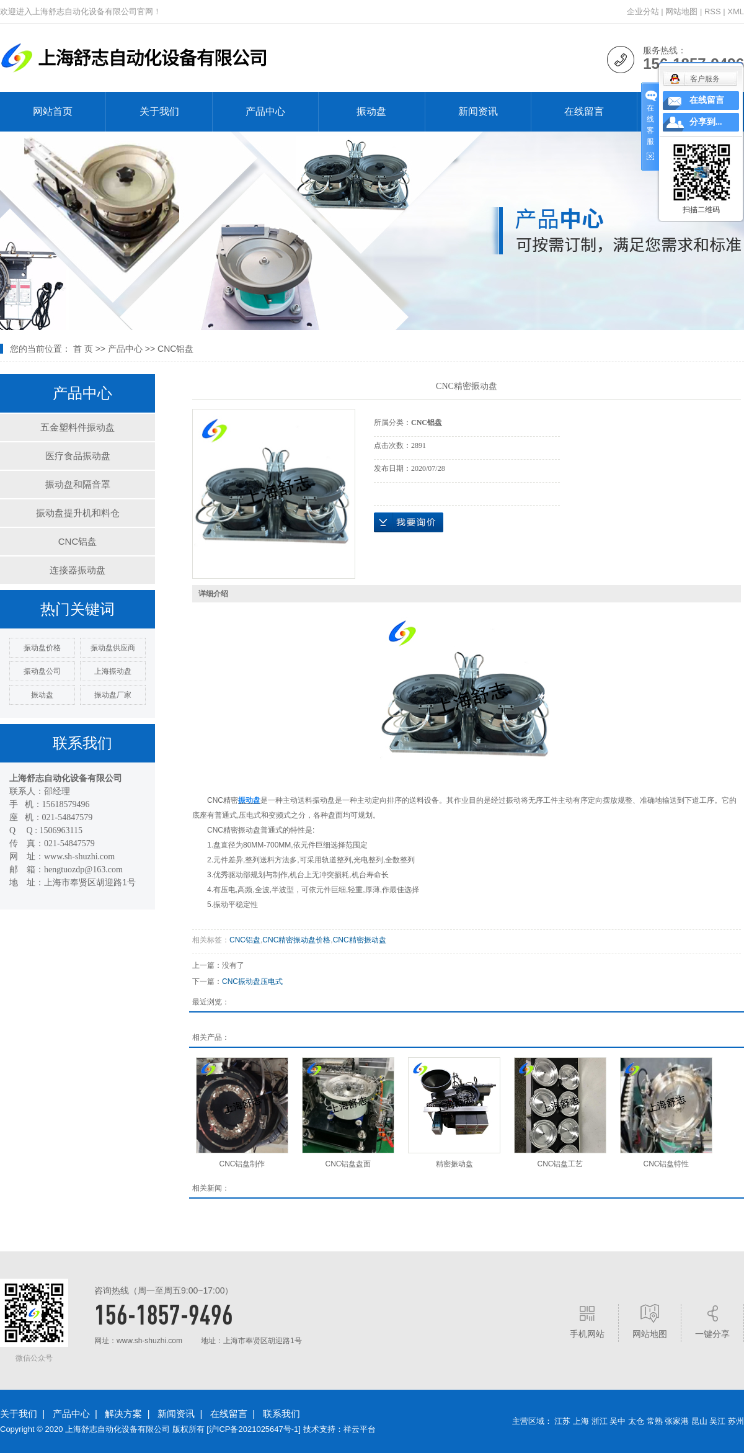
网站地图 (681, 11)
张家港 (677, 1421)
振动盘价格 (42, 647)
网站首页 (53, 111)
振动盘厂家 (112, 695)
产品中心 (265, 111)
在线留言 (584, 111)
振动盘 (371, 111)
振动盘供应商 (113, 647)
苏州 (736, 1421)
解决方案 (123, 1413)
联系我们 (281, 1413)
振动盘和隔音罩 (77, 484)
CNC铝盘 (175, 349)
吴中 (617, 1421)
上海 (581, 1421)
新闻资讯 (478, 111)
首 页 (83, 349)
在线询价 (408, 522)
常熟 (655, 1421)
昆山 (699, 1421)
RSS (712, 11)
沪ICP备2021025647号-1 (254, 1429)
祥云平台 (359, 1429)
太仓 (636, 1421)
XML (735, 11)
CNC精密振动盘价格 (296, 940)
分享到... (705, 122)
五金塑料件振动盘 (77, 427)
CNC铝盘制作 (242, 1164)
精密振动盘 (454, 1164)
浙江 (599, 1421)
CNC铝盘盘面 (348, 1164)
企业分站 (643, 11)
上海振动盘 (112, 671)
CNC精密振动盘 (359, 940)
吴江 (717, 1421)
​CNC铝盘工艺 (560, 1164)
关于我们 (159, 111)
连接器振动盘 (77, 570)
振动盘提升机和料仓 (78, 512)
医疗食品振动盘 (77, 455)
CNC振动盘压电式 (252, 981)
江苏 (562, 1421)
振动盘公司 (42, 671)
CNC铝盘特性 (666, 1164)
